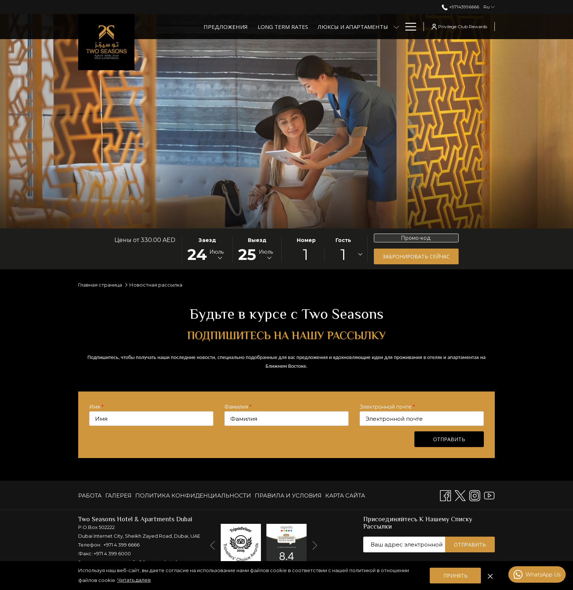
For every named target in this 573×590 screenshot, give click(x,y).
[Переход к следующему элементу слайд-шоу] (314, 545)
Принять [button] (455, 575)
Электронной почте (387, 407)
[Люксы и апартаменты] (353, 26)
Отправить (449, 439)
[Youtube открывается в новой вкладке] (489, 495)
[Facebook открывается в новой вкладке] (445, 495)
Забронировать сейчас (416, 256)
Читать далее (134, 580)
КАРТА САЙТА (345, 495)
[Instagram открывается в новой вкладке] (474, 495)
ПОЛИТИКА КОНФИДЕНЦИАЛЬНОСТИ (193, 495)
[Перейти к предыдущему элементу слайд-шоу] (212, 545)
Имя (96, 407)
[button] (207, 249)
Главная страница (100, 285)
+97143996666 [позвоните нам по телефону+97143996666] (460, 7)
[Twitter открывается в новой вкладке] (460, 495)
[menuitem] (90, 495)
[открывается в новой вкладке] (241, 543)
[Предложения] (226, 26)
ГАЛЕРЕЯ (118, 495)
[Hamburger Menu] (408, 26)
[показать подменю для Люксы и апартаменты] (396, 26)
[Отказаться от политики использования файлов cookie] (490, 575)
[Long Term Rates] (283, 26)
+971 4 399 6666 (121, 545)
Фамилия (237, 407)
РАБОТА (90, 495)
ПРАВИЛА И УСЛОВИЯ (288, 495)
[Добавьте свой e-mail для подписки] (404, 544)
